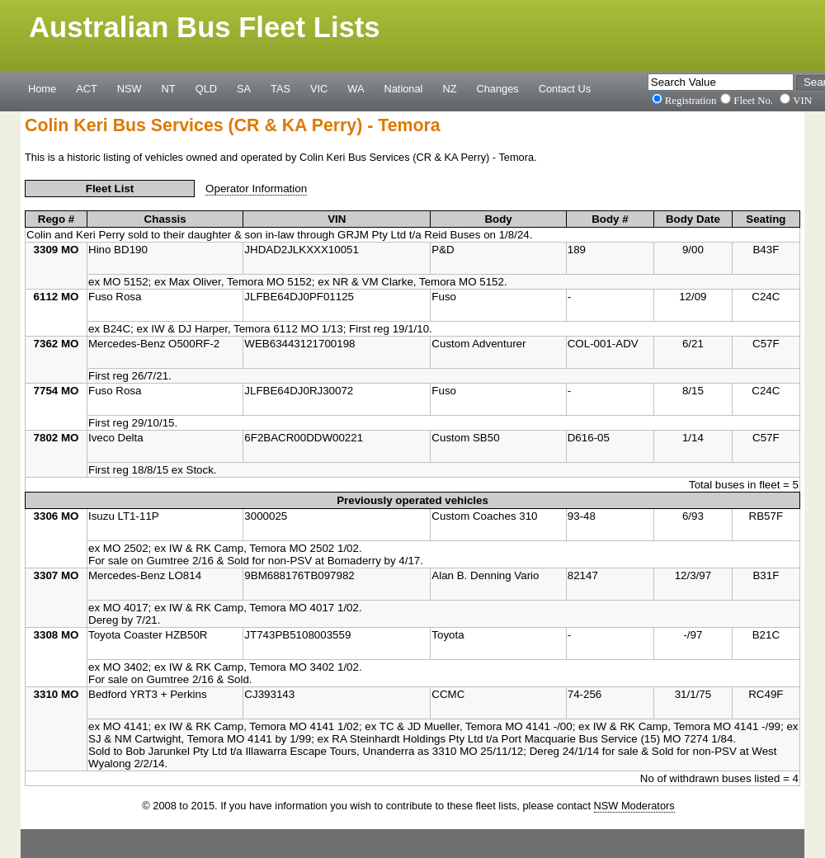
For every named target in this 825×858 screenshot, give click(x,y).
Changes (498, 88)
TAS (280, 88)
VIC (319, 88)
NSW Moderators (634, 805)
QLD (206, 88)
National (403, 88)
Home (42, 88)
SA (244, 88)
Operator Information (256, 188)
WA (355, 88)
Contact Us (565, 88)
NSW (129, 88)
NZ (449, 88)
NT (169, 88)
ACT (86, 88)
